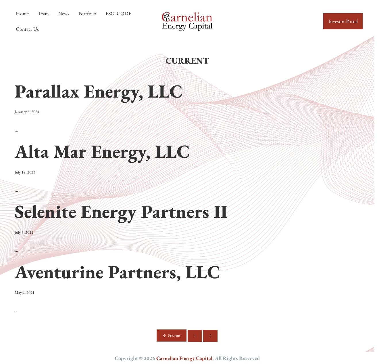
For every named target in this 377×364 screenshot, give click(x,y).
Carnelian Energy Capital (184, 358)
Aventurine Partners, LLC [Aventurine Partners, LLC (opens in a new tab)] (117, 272)
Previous (174, 335)
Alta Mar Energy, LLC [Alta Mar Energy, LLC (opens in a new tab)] (102, 151)
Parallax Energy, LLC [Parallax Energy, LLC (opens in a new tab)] (99, 91)
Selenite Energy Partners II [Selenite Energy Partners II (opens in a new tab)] (121, 211)
